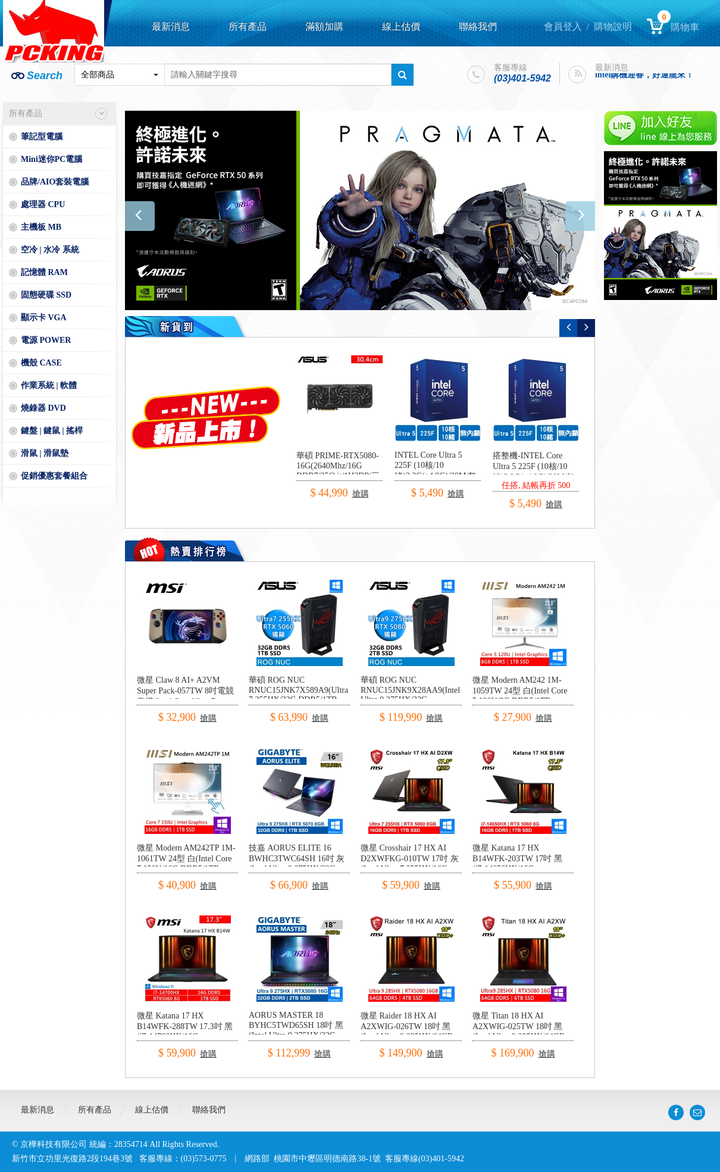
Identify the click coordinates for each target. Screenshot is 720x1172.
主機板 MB (41, 227)
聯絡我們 (478, 26)
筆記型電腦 (41, 136)
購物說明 (613, 26)
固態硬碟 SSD (46, 294)
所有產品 (247, 26)
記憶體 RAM (44, 272)
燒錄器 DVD (43, 408)
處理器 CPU (43, 204)
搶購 (360, 493)
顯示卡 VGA (44, 317)
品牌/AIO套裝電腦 (55, 181)
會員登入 (563, 26)
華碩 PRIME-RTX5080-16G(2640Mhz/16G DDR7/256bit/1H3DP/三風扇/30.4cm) (338, 471)
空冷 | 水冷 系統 (50, 249)
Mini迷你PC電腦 (51, 159)
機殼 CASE (41, 362)
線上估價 (401, 26)
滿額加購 (324, 26)
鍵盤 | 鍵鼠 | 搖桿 (52, 430)
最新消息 (171, 26)
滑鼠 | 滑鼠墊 (44, 453)
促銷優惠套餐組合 (54, 475)
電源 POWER (46, 340)
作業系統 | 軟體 (49, 385)
